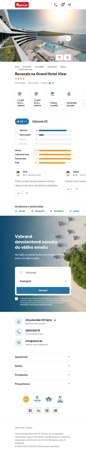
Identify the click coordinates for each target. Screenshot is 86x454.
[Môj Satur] (62, 5)
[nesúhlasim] (27, 193)
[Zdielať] (67, 57)
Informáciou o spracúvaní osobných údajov (36, 305)
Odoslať (43, 290)
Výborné (23, 130)
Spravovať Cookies (23, 427)
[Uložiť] (59, 57)
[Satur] (22, 5)
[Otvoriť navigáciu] (70, 5)
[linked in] (38, 410)
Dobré (22, 139)
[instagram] (47, 410)
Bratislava (57, 211)
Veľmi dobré (25, 135)
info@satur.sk (33, 341)
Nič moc (23, 144)
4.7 (51, 83)
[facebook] (30, 410)
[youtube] (55, 410)
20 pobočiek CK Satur (40, 320)
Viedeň (20, 211)
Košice (75, 211)
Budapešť (37, 211)
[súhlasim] (19, 193)
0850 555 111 (32, 330)
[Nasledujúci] (68, 38)
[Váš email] (43, 272)
